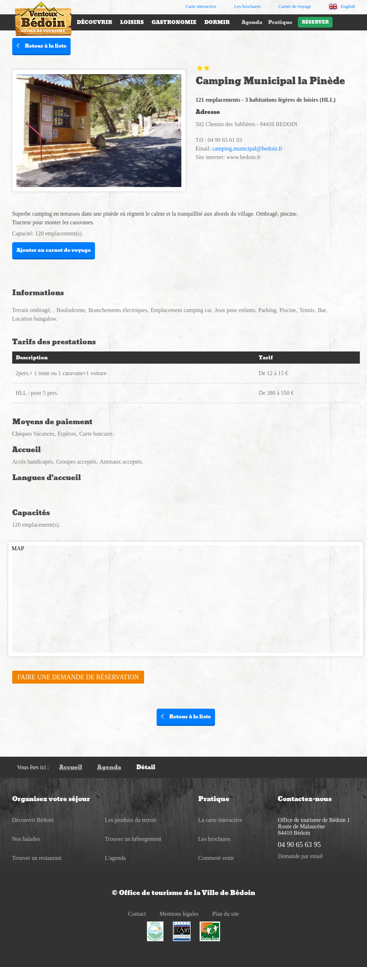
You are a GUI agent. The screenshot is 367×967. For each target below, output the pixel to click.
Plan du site (225, 914)
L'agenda (115, 858)
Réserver (315, 22)
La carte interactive (220, 820)
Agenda (252, 22)
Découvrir (94, 22)
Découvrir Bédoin (32, 820)
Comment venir (216, 858)
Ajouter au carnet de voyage (53, 250)
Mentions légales (179, 914)
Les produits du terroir (131, 820)
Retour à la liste (41, 46)
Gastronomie (174, 22)
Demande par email (300, 856)
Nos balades (26, 839)
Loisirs (132, 22)
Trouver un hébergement (133, 839)
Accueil (70, 767)
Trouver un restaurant (37, 858)
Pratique (280, 22)
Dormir (217, 22)
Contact (137, 914)
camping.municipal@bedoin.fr (247, 148)
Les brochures (214, 839)
